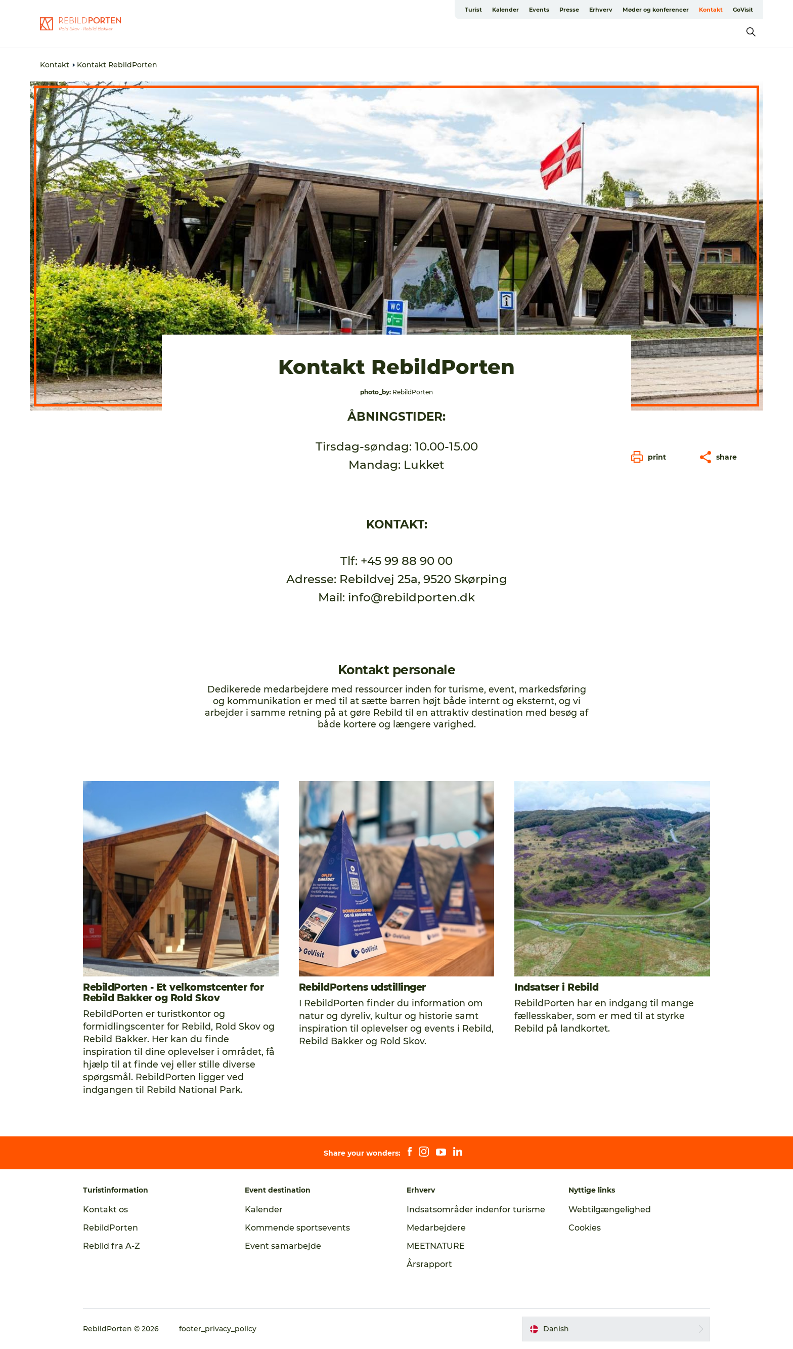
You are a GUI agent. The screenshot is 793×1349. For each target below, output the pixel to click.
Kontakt (711, 9)
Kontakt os (105, 1209)
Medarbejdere (436, 1228)
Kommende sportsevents (297, 1228)
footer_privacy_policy (217, 1328)
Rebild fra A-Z (111, 1246)
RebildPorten (110, 1228)
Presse (569, 9)
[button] (651, 457)
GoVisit (743, 9)
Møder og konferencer (656, 9)
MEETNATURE (436, 1246)
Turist (473, 9)
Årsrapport (429, 1264)
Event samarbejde (283, 1246)
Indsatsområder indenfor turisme (476, 1209)
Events (539, 9)
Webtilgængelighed (609, 1209)
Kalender (505, 9)
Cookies (584, 1228)
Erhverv (600, 9)
